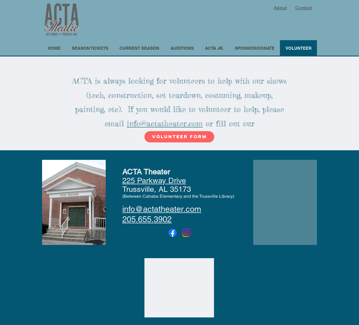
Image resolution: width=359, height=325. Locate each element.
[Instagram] (186, 232)
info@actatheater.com (165, 123)
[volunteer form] (179, 136)
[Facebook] (172, 232)
